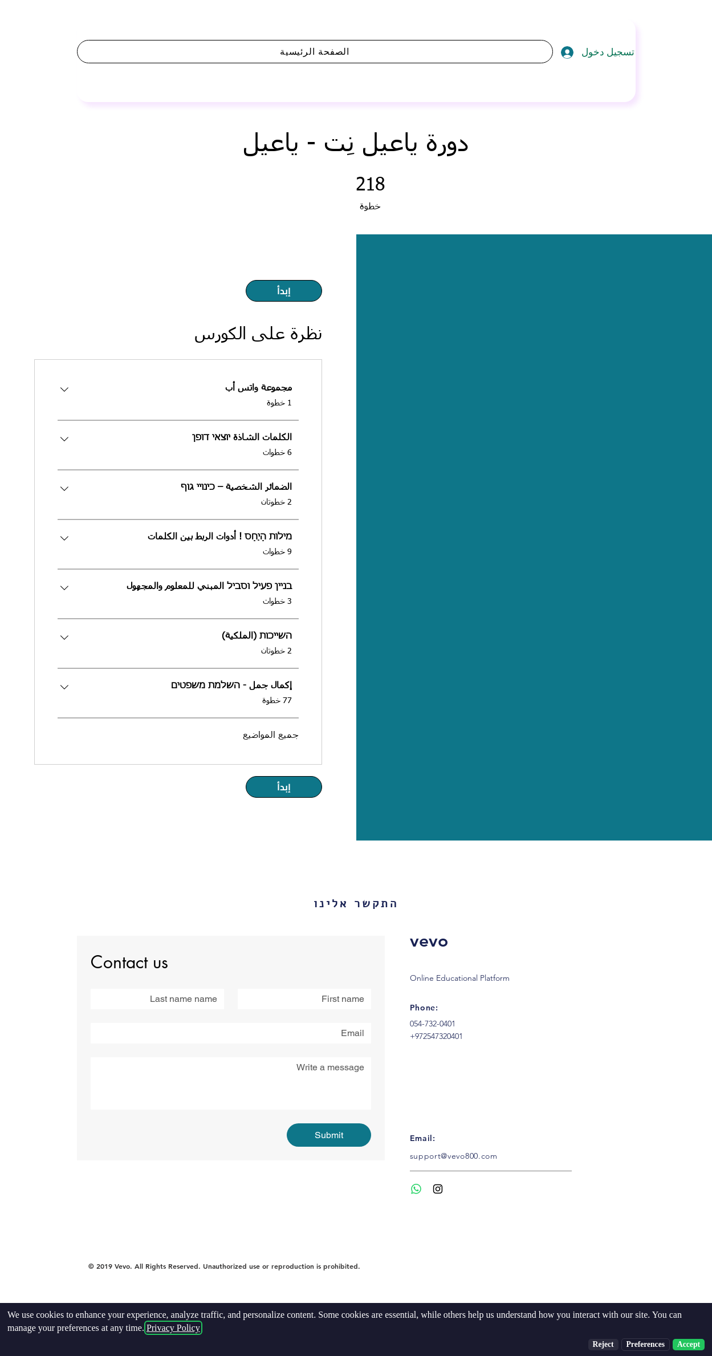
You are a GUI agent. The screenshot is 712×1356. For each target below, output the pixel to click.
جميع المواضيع (271, 735)
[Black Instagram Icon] (438, 1189)
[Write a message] (231, 1083)
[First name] (308, 999)
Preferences (645, 1344)
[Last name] (160, 999)
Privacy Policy (173, 1328)
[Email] (234, 1033)
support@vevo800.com (454, 1156)
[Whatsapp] (416, 1189)
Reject (603, 1344)
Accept (688, 1344)
